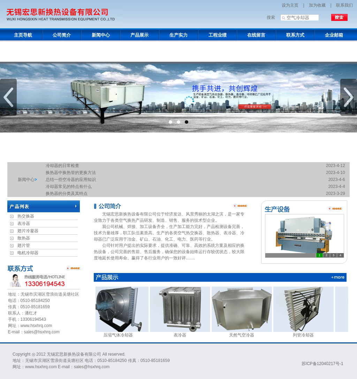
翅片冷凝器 (27, 230)
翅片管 (23, 245)
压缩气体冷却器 (121, 333)
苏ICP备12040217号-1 (322, 363)
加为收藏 (317, 5)
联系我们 (344, 5)
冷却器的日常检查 (62, 165)
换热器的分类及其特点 (67, 193)
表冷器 (23, 223)
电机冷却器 (27, 252)
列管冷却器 (306, 333)
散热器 (23, 238)
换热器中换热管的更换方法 (71, 172)
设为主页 (290, 5)
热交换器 (25, 216)
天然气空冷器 (244, 333)
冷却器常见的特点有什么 (69, 186)
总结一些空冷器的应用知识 (71, 179)
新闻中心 (26, 179)
